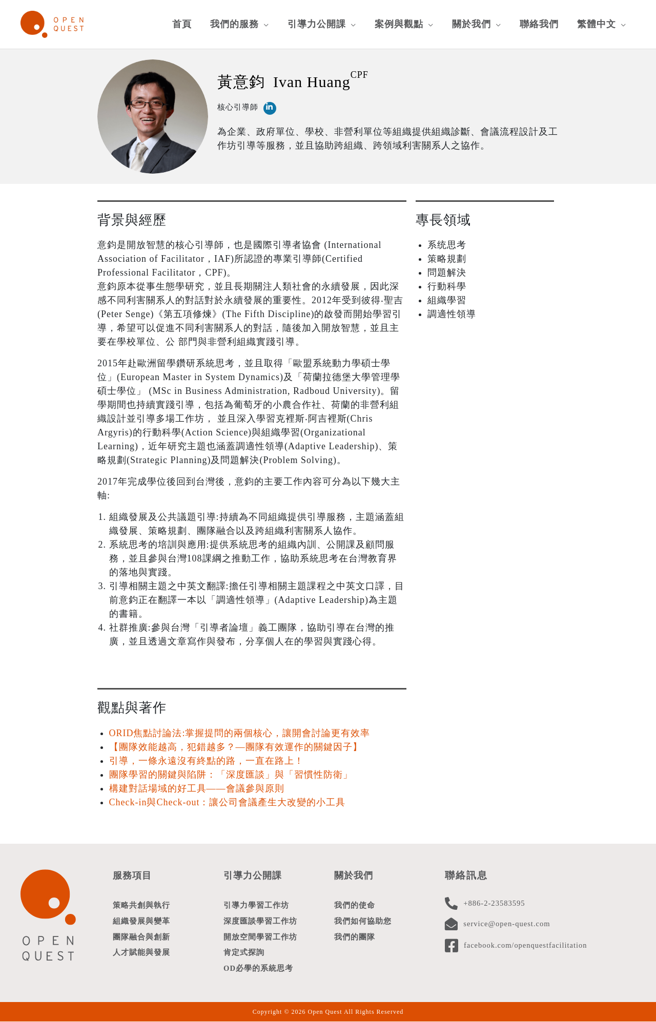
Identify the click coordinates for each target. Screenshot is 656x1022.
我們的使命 (354, 903)
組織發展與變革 (141, 919)
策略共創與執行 (141, 903)
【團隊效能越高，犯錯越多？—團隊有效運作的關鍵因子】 (235, 745)
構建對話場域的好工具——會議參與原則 (196, 786)
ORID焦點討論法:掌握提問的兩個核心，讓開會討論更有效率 (240, 731)
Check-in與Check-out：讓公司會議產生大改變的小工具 (227, 800)
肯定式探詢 (243, 952)
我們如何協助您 (363, 919)
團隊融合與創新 (141, 936)
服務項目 (133, 873)
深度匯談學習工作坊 (260, 919)
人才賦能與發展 (141, 952)
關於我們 (354, 873)
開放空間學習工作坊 (260, 936)
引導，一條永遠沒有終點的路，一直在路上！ (206, 759)
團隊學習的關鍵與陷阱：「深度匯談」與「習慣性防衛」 (231, 772)
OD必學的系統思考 (258, 969)
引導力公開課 (254, 873)
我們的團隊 (354, 936)
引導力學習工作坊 (256, 903)
